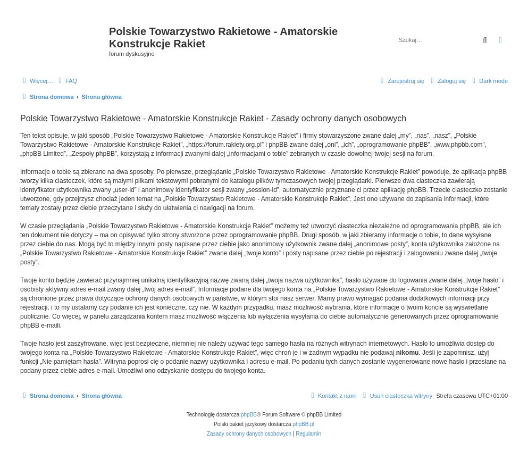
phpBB (249, 415)
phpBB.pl (303, 424)
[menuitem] (66, 80)
